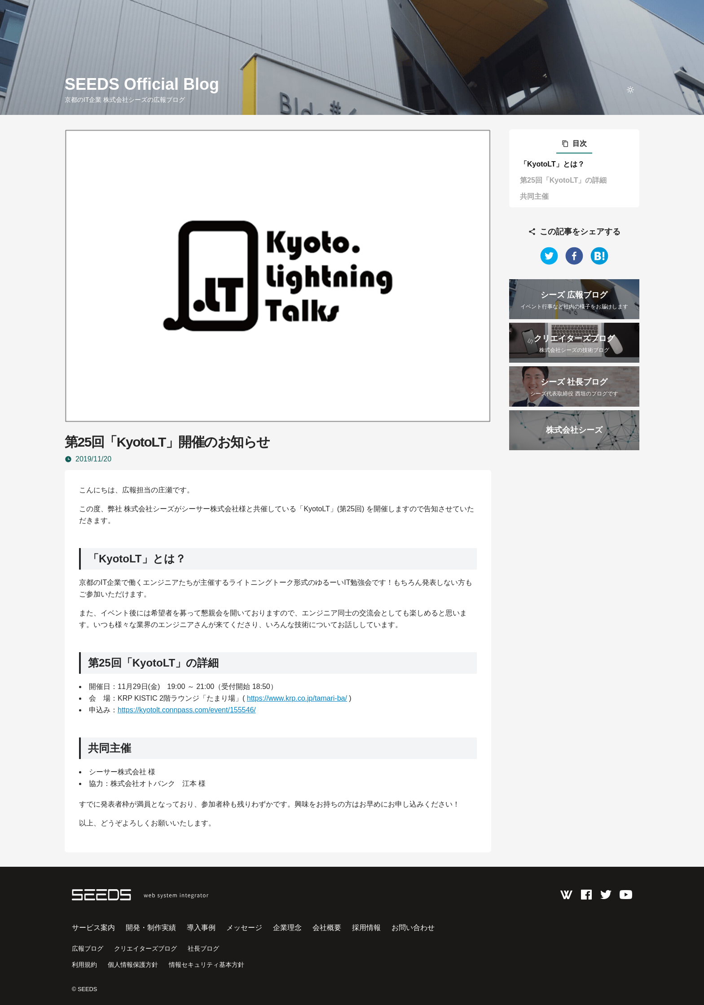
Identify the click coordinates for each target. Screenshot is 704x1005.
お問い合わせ (413, 927)
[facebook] (574, 256)
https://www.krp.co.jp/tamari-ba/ (297, 698)
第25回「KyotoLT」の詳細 (563, 180)
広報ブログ (87, 948)
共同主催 (534, 196)
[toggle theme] (630, 90)
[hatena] (599, 256)
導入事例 (201, 927)
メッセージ (244, 927)
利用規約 (84, 964)
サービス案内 (93, 927)
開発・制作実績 (151, 927)
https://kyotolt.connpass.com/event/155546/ (187, 710)
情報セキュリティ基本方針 (206, 964)
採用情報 (366, 927)
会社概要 (326, 927)
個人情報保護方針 (133, 964)
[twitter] (549, 256)
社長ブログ (203, 948)
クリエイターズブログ (145, 948)
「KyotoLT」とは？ (552, 164)
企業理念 (287, 927)
